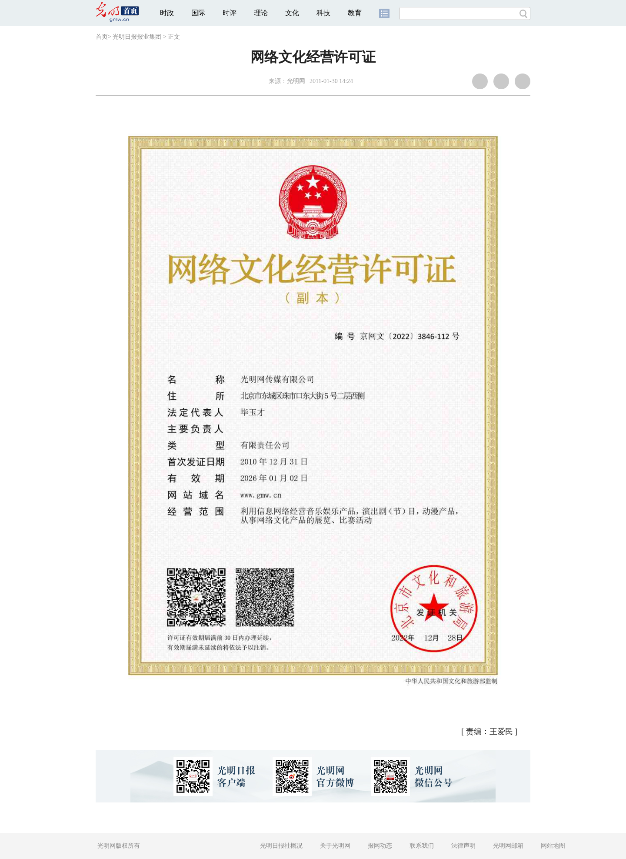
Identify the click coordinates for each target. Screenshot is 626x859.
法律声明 (463, 845)
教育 (355, 13)
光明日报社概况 (281, 845)
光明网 (296, 81)
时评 (229, 13)
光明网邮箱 (508, 845)
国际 (198, 13)
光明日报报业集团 (137, 36)
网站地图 (553, 845)
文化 (292, 13)
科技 (323, 13)
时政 (167, 13)
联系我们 (422, 845)
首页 (102, 36)
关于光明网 (335, 845)
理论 (261, 13)
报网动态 (380, 845)
